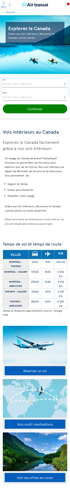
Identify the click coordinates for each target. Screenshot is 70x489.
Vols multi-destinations (35, 424)
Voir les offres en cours (35, 477)
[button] (35, 108)
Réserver (10, 12)
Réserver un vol (35, 370)
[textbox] (35, 83)
